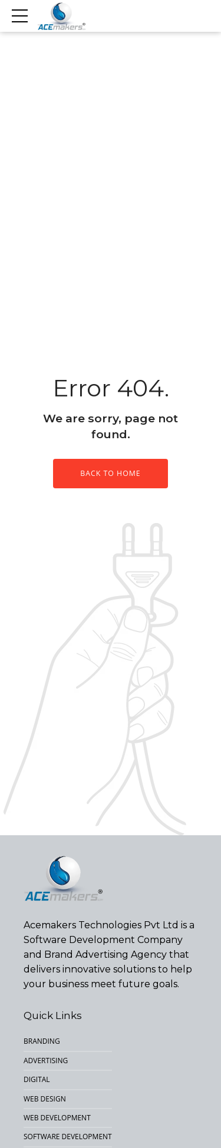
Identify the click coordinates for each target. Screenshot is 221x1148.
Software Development (68, 1137)
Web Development (57, 1118)
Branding (42, 1041)
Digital (37, 1079)
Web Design (45, 1099)
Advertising (46, 1061)
